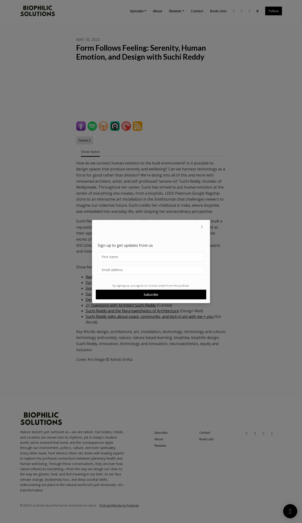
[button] (202, 226)
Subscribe (151, 294)
